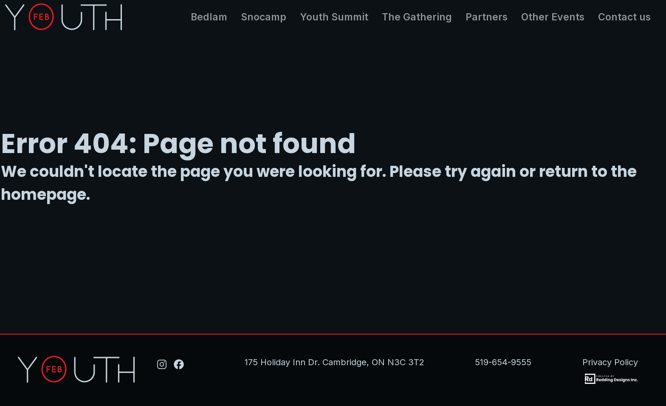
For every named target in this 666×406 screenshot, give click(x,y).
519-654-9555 (503, 362)
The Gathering (417, 17)
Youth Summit (334, 17)
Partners (487, 17)
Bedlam (209, 17)
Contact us (624, 17)
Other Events (552, 17)
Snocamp (263, 17)
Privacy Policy (610, 362)
